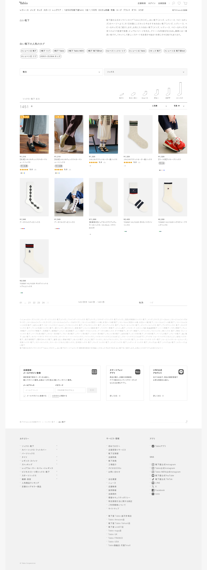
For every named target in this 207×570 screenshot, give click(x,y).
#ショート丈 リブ (29, 56)
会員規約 (55, 396)
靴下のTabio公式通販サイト (30, 422)
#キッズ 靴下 (155, 51)
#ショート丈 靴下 (29, 51)
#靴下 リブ (45, 51)
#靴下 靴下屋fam (95, 51)
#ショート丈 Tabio (137, 51)
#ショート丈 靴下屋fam (175, 51)
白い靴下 (62, 422)
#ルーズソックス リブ (115, 51)
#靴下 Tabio (59, 51)
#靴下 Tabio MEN (76, 51)
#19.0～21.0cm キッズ (50, 56)
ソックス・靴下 (50, 422)
